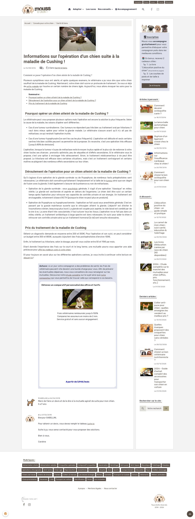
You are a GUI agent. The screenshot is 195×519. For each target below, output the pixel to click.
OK (166, 408)
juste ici (91, 424)
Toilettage (156, 465)
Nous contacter (111, 488)
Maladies (165, 465)
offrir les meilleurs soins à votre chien (55, 250)
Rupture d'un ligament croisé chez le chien (161, 140)
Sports (116, 470)
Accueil (27, 23)
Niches (99, 475)
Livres (152, 2)
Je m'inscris (154, 85)
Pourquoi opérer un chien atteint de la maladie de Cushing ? (57, 97)
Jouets (102, 470)
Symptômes (82, 470)
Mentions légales (95, 488)
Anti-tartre (48, 470)
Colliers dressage (159, 470)
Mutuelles (169, 2)
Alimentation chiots (30, 465)
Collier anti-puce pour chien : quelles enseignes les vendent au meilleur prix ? (161, 309)
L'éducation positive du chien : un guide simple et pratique (160, 208)
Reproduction (70, 470)
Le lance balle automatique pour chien (161, 125)
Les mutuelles (99, 479)
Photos (145, 2)
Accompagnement (126, 9)
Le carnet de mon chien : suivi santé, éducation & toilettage (160, 227)
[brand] (36, 9)
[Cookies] (5, 513)
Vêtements (144, 475)
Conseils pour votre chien (43, 23)
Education (140, 470)
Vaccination (103, 465)
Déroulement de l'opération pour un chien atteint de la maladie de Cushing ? (65, 100)
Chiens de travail (28, 475)
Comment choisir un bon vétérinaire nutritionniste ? (161, 354)
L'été (52, 479)
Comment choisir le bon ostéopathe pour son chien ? (161, 177)
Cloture (135, 475)
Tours (148, 470)
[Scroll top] (190, 514)
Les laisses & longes (87, 475)
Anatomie (93, 470)
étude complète (73, 275)
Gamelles (108, 475)
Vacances (43, 479)
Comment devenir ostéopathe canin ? (160, 109)
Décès (89, 479)
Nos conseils (104, 9)
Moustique (146, 465)
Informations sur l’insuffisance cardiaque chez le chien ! (161, 158)
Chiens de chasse (45, 475)
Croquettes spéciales (67, 465)
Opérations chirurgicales (31, 470)
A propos (81, 488)
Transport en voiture (64, 479)
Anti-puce (124, 465)
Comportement (128, 470)
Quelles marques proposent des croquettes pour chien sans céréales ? (161, 332)
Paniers (58, 475)
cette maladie (33, 86)
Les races (91, 9)
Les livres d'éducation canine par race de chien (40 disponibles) (161, 249)
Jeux (109, 470)
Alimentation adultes (48, 465)
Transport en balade (122, 475)
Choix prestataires (29, 479)
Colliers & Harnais (69, 475)
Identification (80, 479)
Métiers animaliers (159, 475)
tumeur (109, 180)
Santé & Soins (63, 23)
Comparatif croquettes (87, 465)
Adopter (77, 9)
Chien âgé (58, 470)
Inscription (137, 2)
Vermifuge (114, 465)
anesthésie (72, 188)
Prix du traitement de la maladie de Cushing (49, 103)
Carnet (161, 2)
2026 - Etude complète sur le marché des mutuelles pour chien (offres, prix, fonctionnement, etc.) (162, 273)
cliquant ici (29, 258)
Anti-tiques (135, 465)
